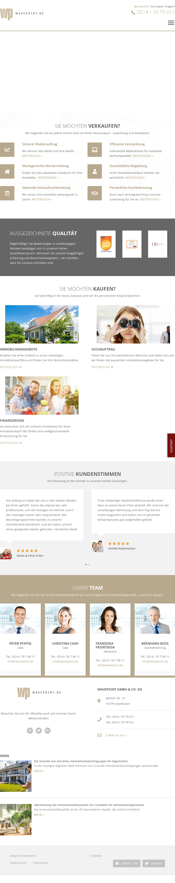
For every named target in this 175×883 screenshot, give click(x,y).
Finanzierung (12, 420)
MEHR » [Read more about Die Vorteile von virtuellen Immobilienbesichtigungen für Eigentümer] (39, 771)
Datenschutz (18, 863)
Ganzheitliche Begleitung (128, 166)
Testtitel (96, 856)
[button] (127, 863)
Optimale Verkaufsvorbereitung (46, 187)
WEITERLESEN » (32, 156)
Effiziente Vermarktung (127, 144)
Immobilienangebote (18, 349)
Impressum (40, 863)
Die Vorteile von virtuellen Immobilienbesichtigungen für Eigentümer (81, 761)
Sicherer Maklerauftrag (39, 144)
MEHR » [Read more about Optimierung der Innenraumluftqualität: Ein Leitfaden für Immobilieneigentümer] (39, 815)
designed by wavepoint (22, 855)
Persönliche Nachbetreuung (131, 187)
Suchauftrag (103, 349)
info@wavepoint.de (20, 661)
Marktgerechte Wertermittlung (45, 166)
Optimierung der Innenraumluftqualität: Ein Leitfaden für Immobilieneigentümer (89, 805)
